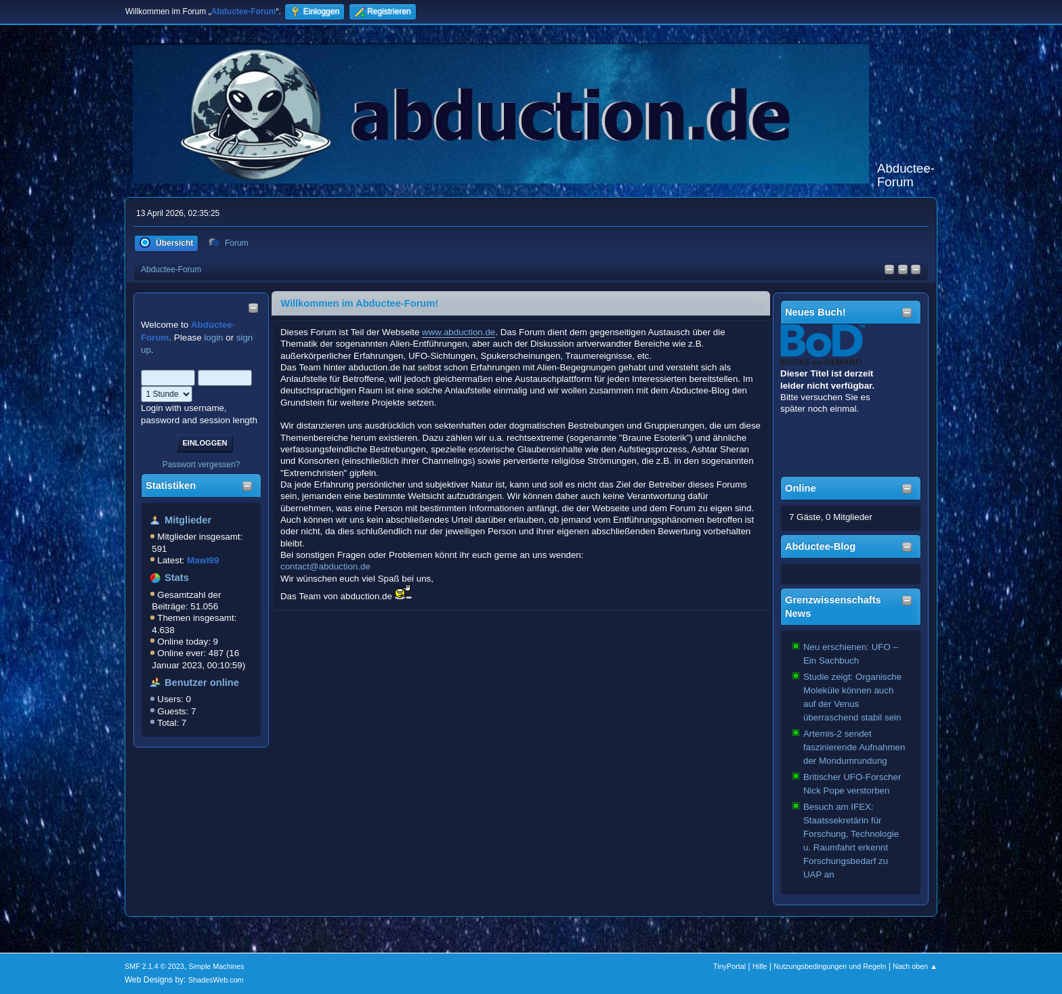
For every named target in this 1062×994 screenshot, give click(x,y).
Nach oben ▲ (915, 966)
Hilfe (759, 966)
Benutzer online (202, 682)
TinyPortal (729, 966)
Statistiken (171, 485)
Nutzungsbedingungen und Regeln (829, 966)
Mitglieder (188, 520)
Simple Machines (216, 966)
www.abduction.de (458, 332)
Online (800, 488)
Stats (177, 577)
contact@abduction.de (325, 566)
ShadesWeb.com (216, 980)
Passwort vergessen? (201, 464)
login (213, 337)
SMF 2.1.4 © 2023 (154, 966)
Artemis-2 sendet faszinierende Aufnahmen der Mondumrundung (854, 747)
